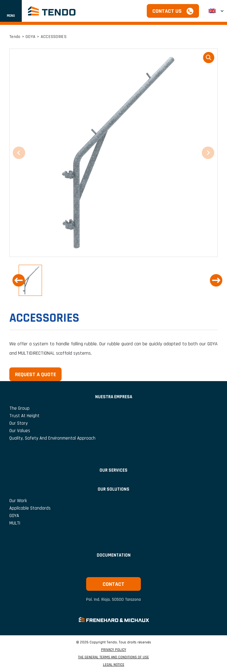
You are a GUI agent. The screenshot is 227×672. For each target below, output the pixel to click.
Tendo (14, 36)
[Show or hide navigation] (11, 11)
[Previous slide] (18, 280)
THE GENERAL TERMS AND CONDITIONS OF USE (113, 657)
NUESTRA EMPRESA (113, 397)
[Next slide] (216, 280)
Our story (18, 423)
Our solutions (113, 489)
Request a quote (35, 374)
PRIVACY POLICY (113, 650)
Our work (18, 501)
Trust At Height (24, 416)
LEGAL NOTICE (113, 665)
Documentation (114, 555)
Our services (113, 470)
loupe (208, 57)
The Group (19, 408)
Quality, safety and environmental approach (52, 438)
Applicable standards (30, 508)
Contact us (167, 11)
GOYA (30, 36)
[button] (30, 280)
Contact (113, 584)
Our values (19, 431)
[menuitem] (216, 11)
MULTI (14, 523)
